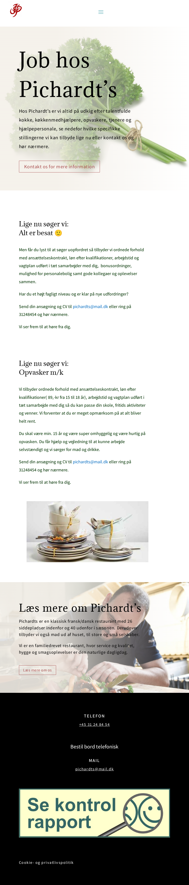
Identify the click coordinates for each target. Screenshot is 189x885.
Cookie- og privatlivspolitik (46, 862)
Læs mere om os (37, 670)
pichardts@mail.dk (90, 306)
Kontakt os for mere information (59, 166)
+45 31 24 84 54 (94, 724)
